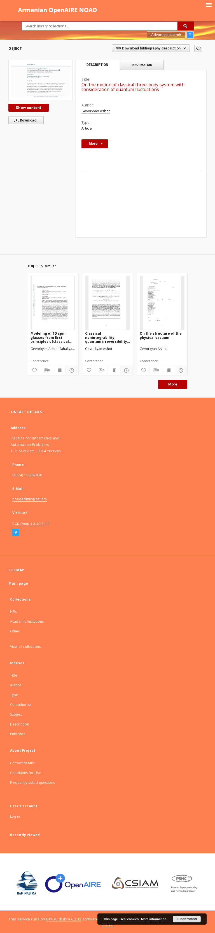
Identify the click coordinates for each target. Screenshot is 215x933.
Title (13, 675)
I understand (187, 919)
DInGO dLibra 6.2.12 (63, 919)
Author (15, 685)
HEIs (13, 611)
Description (19, 724)
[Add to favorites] (198, 48)
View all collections (25, 646)
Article (86, 128)
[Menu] (209, 4)
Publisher (17, 734)
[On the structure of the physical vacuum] (162, 303)
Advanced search (166, 34)
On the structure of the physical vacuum (161, 335)
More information (153, 919)
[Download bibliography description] (46, 370)
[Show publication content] (59, 370)
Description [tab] (97, 65)
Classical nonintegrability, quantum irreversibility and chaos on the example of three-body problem (106, 337)
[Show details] (71, 370)
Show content (28, 107)
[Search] (185, 26)
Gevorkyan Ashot (95, 111)
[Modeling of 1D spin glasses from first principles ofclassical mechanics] (53, 303)
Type (14, 694)
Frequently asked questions (32, 782)
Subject (16, 714)
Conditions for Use (25, 772)
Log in (15, 816)
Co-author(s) (20, 704)
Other (15, 631)
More (172, 384)
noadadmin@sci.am (29, 499)
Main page (18, 583)
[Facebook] (15, 532)
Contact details (22, 763)
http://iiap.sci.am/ (27, 523)
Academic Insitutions (27, 621)
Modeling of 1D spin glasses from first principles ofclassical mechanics (50, 337)
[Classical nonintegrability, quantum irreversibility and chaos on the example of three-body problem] (107, 303)
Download (24, 120)
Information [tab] (142, 65)
